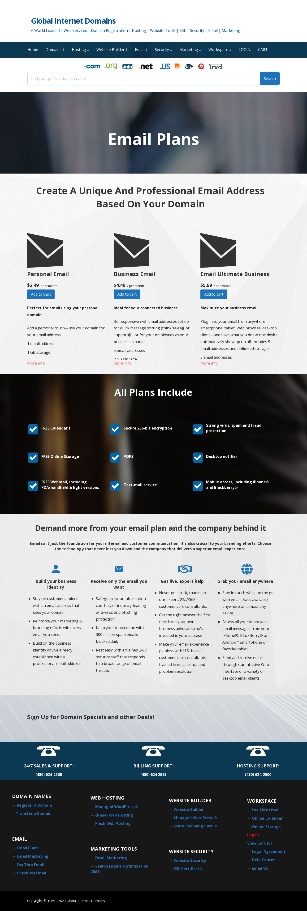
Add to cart (127, 294)
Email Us (260, 868)
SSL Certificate (188, 868)
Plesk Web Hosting (113, 823)
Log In (253, 835)
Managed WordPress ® (116, 806)
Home (32, 49)
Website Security (190, 860)
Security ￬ (163, 49)
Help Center (263, 859)
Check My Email (31, 873)
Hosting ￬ (80, 49)
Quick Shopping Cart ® (195, 826)
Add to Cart (41, 294)
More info (36, 363)
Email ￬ (141, 49)
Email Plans (27, 848)
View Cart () (259, 843)
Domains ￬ (55, 49)
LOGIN (245, 49)
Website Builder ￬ (111, 49)
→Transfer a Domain (32, 813)
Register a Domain (34, 805)
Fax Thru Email (30, 864)
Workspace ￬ (219, 49)
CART (263, 49)
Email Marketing (32, 856)
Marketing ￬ (190, 49)
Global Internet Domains (73, 21)
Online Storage (266, 826)
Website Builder (189, 809)
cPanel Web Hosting (114, 815)
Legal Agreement (268, 851)
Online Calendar (267, 818)
